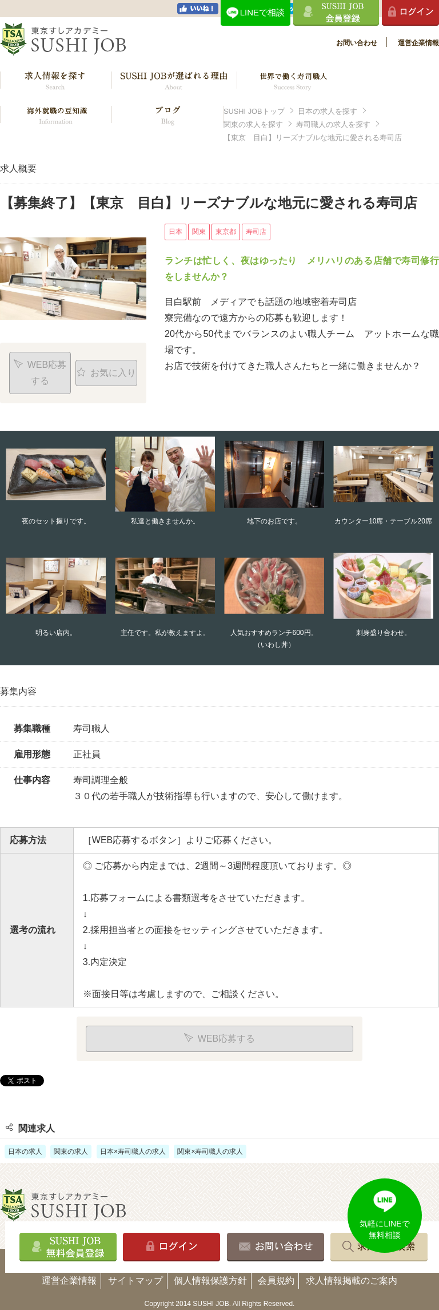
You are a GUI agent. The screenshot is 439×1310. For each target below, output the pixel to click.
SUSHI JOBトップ (254, 111)
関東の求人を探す (253, 124)
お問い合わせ (356, 43)
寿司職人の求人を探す (333, 124)
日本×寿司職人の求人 (133, 1152)
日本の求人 (25, 1152)
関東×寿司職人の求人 (210, 1152)
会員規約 (276, 1280)
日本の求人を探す (327, 111)
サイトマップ (135, 1280)
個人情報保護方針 (210, 1280)
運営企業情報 (418, 43)
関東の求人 (71, 1152)
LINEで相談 (262, 12)
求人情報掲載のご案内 (351, 1280)
